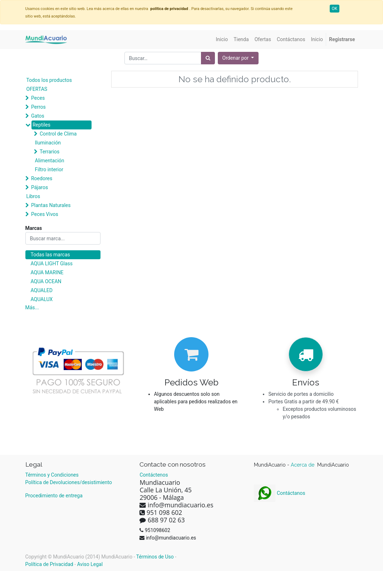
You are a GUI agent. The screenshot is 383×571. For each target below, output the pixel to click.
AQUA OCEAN (46, 281)
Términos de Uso (155, 557)
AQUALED (42, 290)
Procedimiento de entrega (54, 495)
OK (335, 8)
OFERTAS (37, 89)
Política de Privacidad (49, 564)
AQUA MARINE (47, 272)
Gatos (37, 116)
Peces (38, 98)
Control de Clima (58, 134)
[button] (238, 58)
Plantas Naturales (51, 205)
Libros (33, 196)
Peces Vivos (44, 214)
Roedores (41, 178)
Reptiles (41, 125)
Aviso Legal (90, 564)
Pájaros (39, 187)
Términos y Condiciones (52, 475)
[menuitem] (222, 39)
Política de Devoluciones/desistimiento (68, 482)
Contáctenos (153, 475)
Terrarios (49, 151)
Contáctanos (279, 493)
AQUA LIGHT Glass (52, 263)
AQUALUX (42, 299)
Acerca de (303, 465)
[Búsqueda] (208, 58)
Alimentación (49, 160)
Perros (38, 107)
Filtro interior (49, 169)
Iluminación (48, 143)
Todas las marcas (50, 254)
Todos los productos (49, 80)
